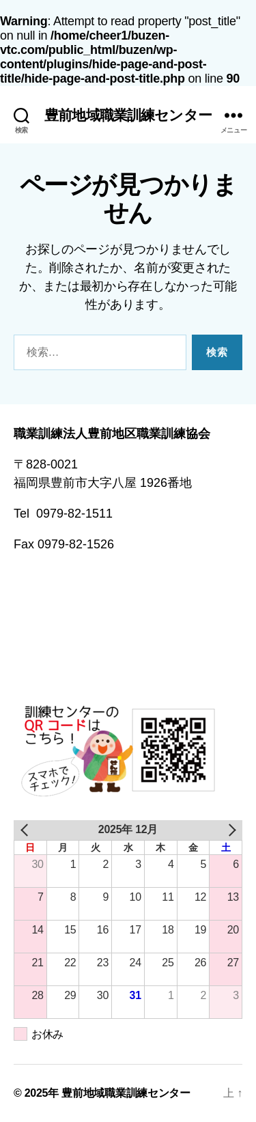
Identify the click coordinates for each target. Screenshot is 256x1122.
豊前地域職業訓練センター (128, 115)
